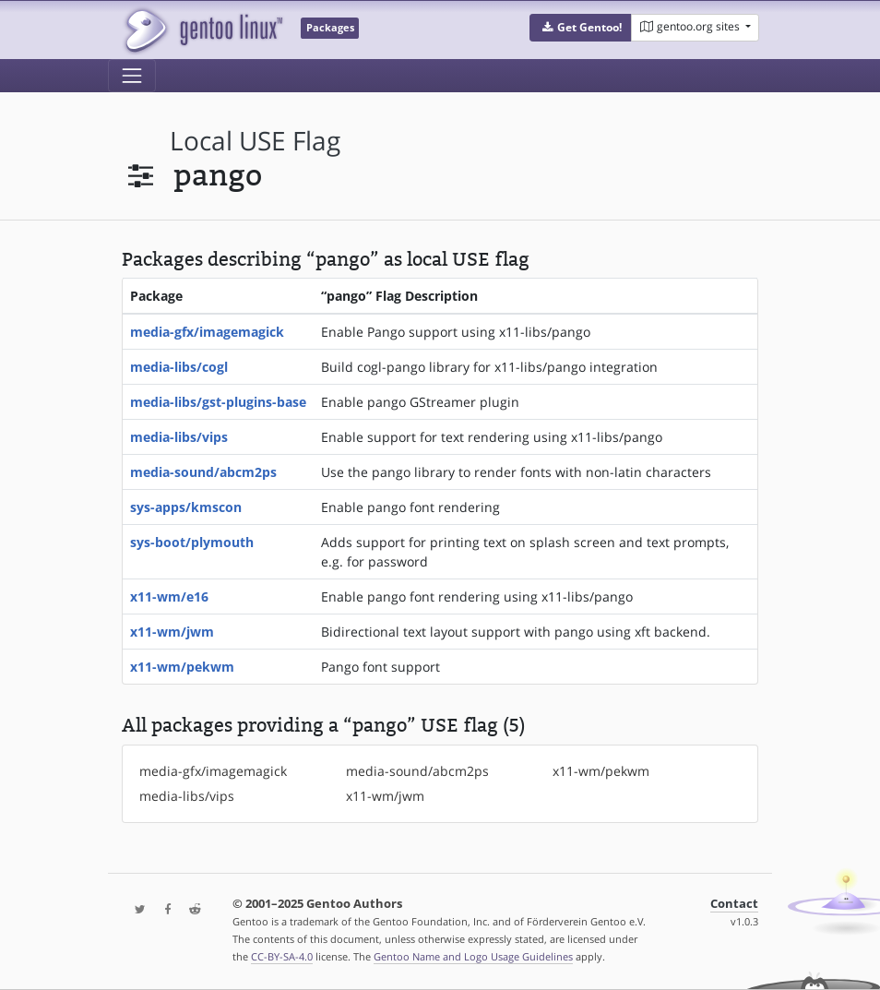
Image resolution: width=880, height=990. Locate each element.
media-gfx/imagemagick (207, 331)
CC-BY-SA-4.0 (282, 956)
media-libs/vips (179, 437)
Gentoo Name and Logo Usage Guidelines (473, 956)
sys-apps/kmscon (186, 507)
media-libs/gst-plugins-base (218, 402)
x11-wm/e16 (169, 596)
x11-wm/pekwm (182, 666)
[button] (580, 28)
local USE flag (255, 141)
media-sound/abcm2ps (203, 472)
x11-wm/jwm (172, 631)
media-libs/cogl (179, 367)
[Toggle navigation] (132, 75)
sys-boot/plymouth (192, 542)
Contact (734, 904)
